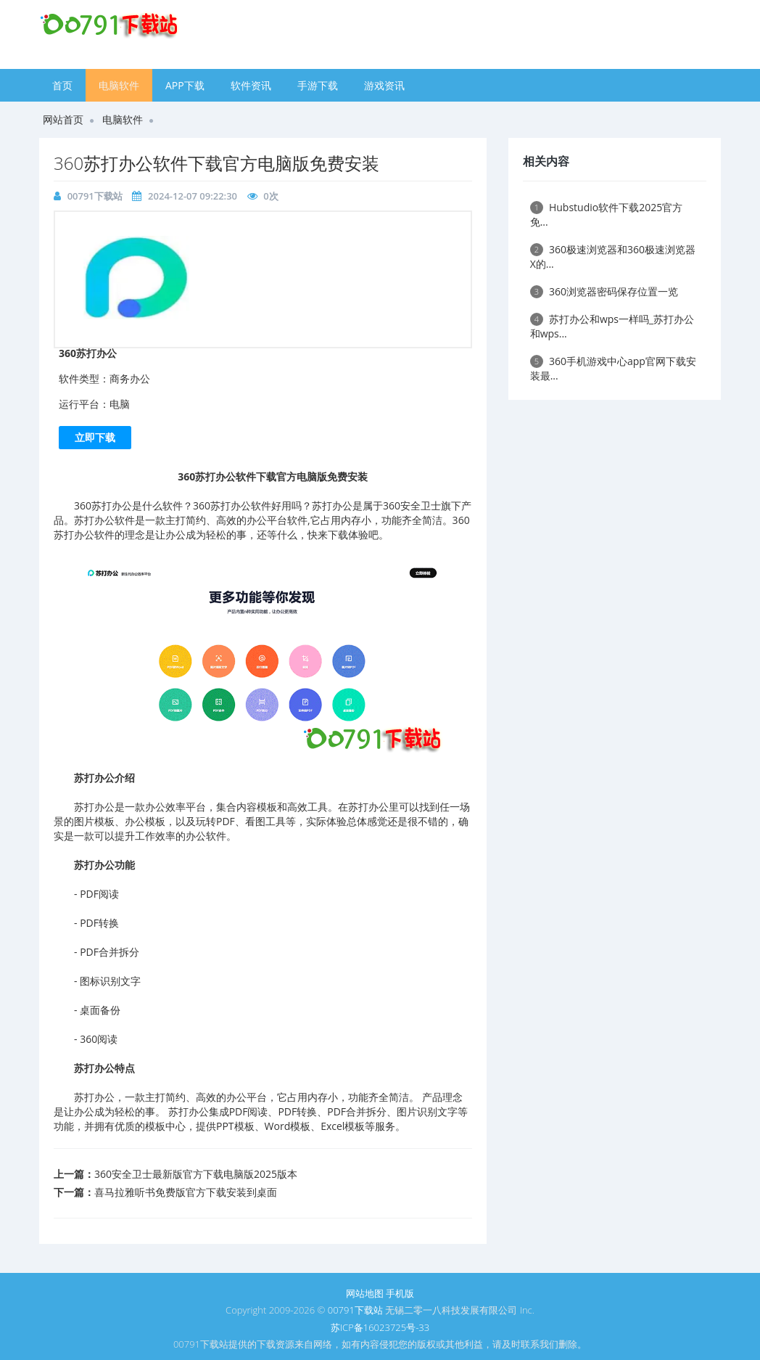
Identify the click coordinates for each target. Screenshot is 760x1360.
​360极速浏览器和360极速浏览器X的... (612, 256)
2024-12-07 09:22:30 (192, 195)
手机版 (400, 1293)
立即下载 (95, 437)
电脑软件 (119, 85)
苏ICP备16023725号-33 (380, 1327)
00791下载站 (95, 195)
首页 (62, 85)
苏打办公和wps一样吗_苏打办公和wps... (612, 326)
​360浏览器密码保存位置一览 (604, 291)
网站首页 (63, 119)
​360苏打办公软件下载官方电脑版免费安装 (216, 163)
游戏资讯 (384, 85)
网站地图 (365, 1293)
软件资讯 (251, 85)
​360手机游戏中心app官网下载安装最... (613, 368)
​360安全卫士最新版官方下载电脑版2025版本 (195, 1174)
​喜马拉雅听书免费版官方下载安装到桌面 (185, 1192)
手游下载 (317, 85)
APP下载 (185, 85)
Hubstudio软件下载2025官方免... (606, 214)
